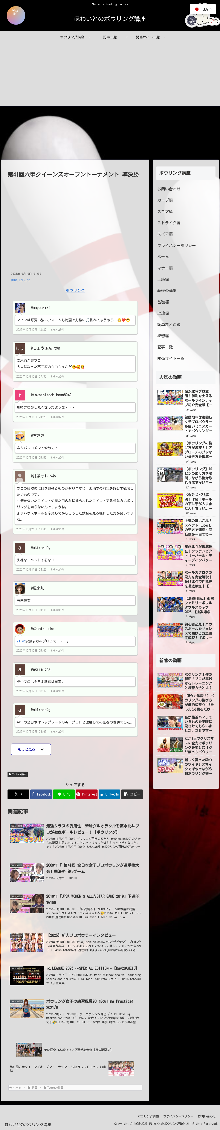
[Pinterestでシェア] (87, 794)
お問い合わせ (168, 189)
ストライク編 (168, 223)
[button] (132, 794)
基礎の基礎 (167, 291)
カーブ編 (165, 200)
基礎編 (163, 302)
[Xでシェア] (18, 794)
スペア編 (165, 234)
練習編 (163, 336)
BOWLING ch (20, 280)
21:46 (21, 641)
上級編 (163, 279)
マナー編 (165, 268)
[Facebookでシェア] (41, 794)
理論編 (163, 313)
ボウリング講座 (148, 1116)
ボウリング (75, 290)
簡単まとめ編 (168, 324)
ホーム (163, 257)
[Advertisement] (110, 76)
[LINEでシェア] (64, 794)
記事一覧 (165, 347)
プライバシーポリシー (176, 245)
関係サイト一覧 (170, 358)
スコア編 (165, 211)
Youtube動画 (17, 774)
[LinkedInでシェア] (109, 794)
